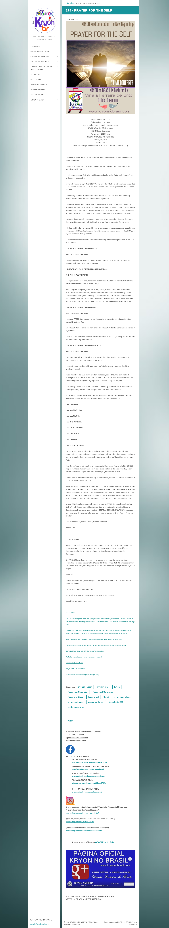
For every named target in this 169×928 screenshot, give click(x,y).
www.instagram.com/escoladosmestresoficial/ (84, 831)
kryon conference (75, 702)
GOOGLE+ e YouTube (104, 842)
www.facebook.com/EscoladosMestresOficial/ (89, 762)
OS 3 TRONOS (36, 80)
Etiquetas (70, 687)
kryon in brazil (103, 687)
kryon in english (85, 687)
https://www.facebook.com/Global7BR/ (89, 783)
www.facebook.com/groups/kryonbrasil (87, 792)
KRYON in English (37, 100)
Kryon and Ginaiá (75, 697)
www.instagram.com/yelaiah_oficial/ (80, 822)
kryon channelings (122, 697)
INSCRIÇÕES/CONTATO (40, 85)
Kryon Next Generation (103, 692)
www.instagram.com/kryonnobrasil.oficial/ (82, 813)
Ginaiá (106, 697)
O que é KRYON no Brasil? (40, 51)
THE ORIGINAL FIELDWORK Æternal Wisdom (41, 68)
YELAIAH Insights (37, 95)
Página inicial (35, 46)
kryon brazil (93, 697)
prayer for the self (96, 702)
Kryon (117, 687)
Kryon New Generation (78, 692)
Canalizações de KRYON (40, 56)
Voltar (70, 721)
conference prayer (76, 707)
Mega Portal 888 (116, 702)
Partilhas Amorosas (38, 90)
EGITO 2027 (35, 75)
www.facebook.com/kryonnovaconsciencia (88, 776)
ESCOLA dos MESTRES (40, 61)
